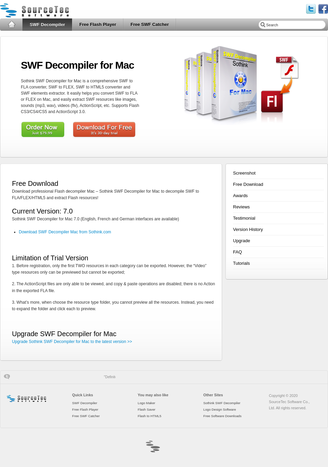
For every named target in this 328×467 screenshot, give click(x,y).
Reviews (241, 206)
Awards (240, 195)
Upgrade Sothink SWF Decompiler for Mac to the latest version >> (72, 341)
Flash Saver (146, 409)
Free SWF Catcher (150, 24)
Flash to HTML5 (149, 416)
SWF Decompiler (47, 24)
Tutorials (241, 263)
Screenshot (244, 173)
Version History (248, 229)
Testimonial (244, 218)
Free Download (248, 184)
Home (11, 24)
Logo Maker (146, 403)
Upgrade (241, 240)
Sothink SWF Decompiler (222, 403)
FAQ (237, 252)
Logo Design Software (219, 409)
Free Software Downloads (222, 416)
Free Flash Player (97, 24)
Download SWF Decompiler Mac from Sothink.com (65, 232)
